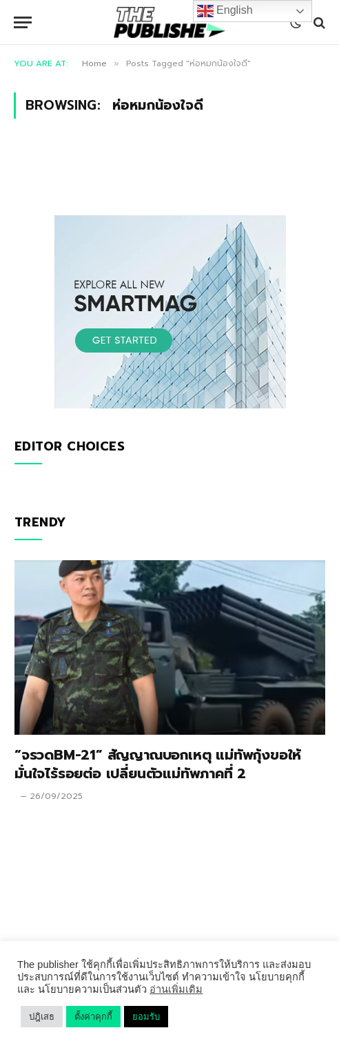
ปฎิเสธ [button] (41, 1016)
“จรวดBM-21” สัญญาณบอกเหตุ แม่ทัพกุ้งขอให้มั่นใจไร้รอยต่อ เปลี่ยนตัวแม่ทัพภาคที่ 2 (157, 764)
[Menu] (23, 22)
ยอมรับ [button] (146, 1016)
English (225, 11)
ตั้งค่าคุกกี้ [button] (93, 1016)
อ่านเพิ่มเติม (176, 989)
